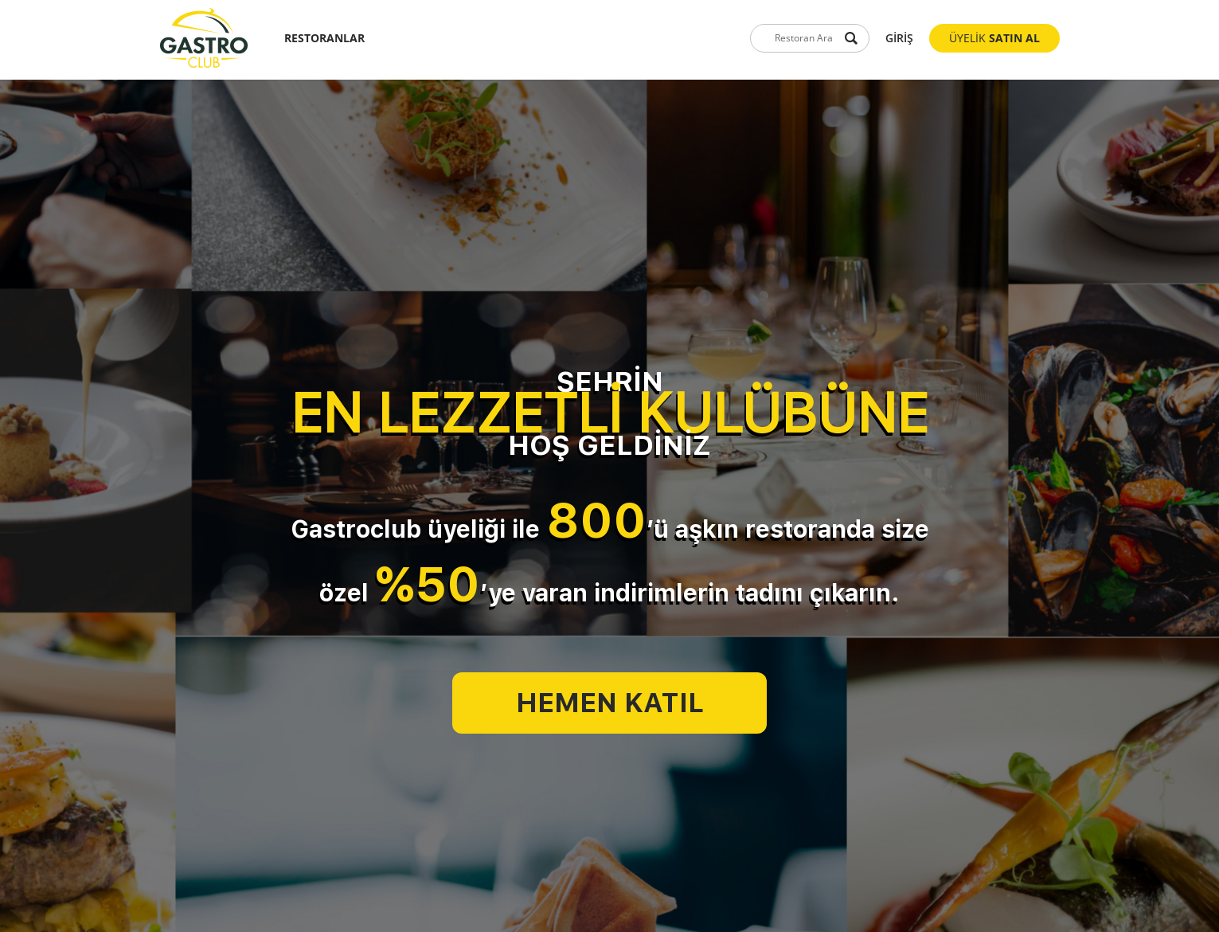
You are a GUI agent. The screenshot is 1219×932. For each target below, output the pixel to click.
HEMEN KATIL (610, 703)
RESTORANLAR (324, 37)
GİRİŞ (899, 37)
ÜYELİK (994, 37)
